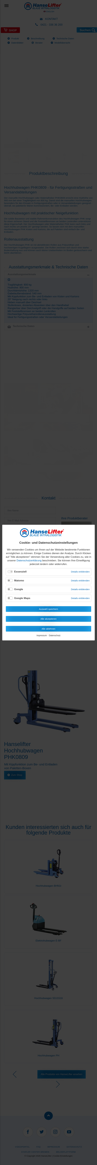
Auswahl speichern (48, 609)
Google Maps (22, 598)
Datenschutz (54, 635)
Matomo (19, 580)
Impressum (42, 635)
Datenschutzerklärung (29, 560)
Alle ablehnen (48, 628)
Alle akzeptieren (48, 619)
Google (18, 589)
